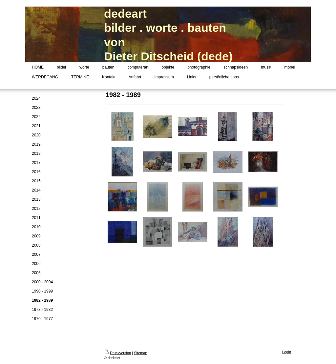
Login (286, 352)
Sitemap (140, 353)
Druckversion (117, 353)
